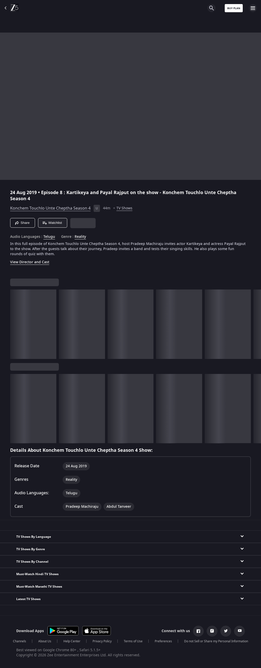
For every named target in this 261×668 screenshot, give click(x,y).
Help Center (71, 641)
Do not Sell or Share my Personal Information (216, 641)
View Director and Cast (29, 262)
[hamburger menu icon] (253, 8)
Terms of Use (133, 641)
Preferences (163, 641)
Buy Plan (233, 8)
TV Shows (124, 208)
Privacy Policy (102, 641)
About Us (44, 641)
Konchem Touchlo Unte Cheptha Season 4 (50, 208)
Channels (19, 641)
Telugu (49, 236)
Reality (80, 236)
